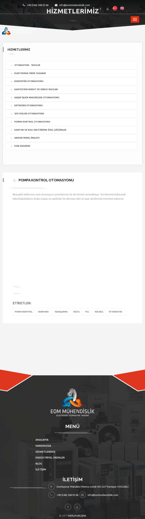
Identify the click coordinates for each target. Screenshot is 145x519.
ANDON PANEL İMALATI (27, 138)
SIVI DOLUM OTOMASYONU (29, 113)
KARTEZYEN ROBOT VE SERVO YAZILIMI (36, 89)
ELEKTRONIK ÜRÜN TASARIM (30, 73)
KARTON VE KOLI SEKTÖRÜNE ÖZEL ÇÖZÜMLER (40, 130)
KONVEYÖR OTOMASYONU (28, 81)
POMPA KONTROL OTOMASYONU (32, 122)
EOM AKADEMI (22, 146)
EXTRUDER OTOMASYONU (28, 105)
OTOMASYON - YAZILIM (27, 65)
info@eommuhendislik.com (72, 5)
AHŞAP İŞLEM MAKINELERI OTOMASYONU (36, 97)
